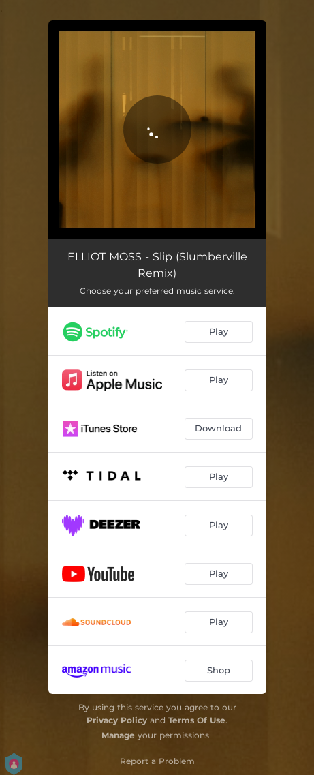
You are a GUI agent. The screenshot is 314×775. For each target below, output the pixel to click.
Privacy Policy (117, 720)
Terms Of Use (196, 720)
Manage (118, 735)
